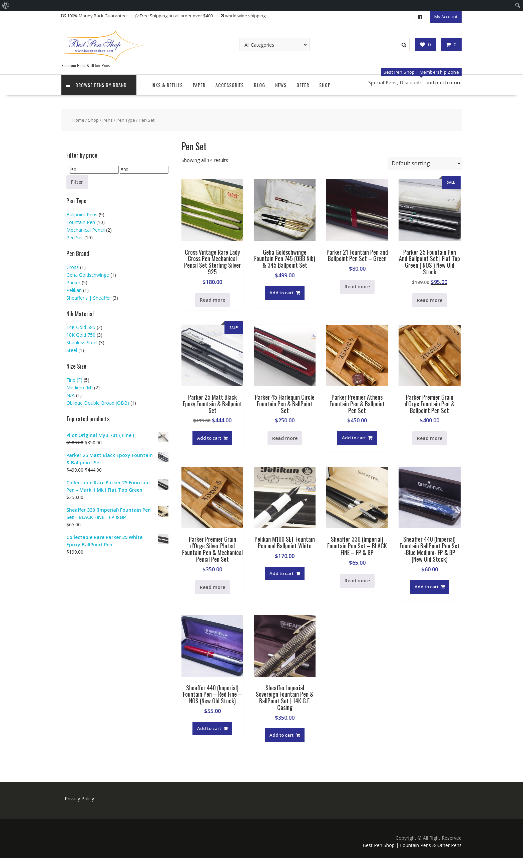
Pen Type (125, 119)
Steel (71, 349)
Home (78, 119)
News (281, 83)
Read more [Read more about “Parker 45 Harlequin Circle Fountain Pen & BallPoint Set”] (285, 437)
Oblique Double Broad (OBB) (97, 402)
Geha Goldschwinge (87, 273)
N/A (70, 394)
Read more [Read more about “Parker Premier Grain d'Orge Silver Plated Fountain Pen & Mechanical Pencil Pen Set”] (212, 586)
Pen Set (74, 236)
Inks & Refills (167, 83)
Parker (73, 281)
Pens (107, 119)
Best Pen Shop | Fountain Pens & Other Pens (412, 844)
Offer (303, 83)
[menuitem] (6, 5)
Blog (259, 83)
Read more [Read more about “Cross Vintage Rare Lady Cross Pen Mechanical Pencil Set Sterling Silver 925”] (212, 299)
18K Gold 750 (80, 334)
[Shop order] (425, 162)
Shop (325, 83)
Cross (72, 266)
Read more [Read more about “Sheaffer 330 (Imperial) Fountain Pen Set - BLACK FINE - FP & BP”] (357, 579)
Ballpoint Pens (81, 213)
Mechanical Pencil (85, 229)
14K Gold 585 (80, 326)
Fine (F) (74, 379)
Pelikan (74, 289)
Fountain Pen (80, 221)
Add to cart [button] (282, 292)
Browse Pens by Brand (96, 83)
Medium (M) (79, 386)
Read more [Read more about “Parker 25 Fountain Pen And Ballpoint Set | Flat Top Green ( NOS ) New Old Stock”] (429, 299)
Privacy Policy (79, 797)
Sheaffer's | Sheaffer (88, 296)
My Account (445, 16)
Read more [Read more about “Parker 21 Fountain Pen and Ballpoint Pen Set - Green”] (357, 285)
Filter (77, 181)
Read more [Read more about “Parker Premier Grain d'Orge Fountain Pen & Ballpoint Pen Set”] (429, 437)
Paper (199, 83)
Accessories (229, 83)
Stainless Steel (81, 341)
